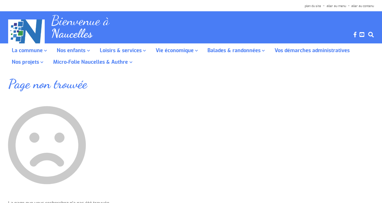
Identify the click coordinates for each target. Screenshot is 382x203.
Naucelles (73, 35)
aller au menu (336, 6)
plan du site (313, 6)
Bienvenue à (82, 21)
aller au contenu (362, 6)
